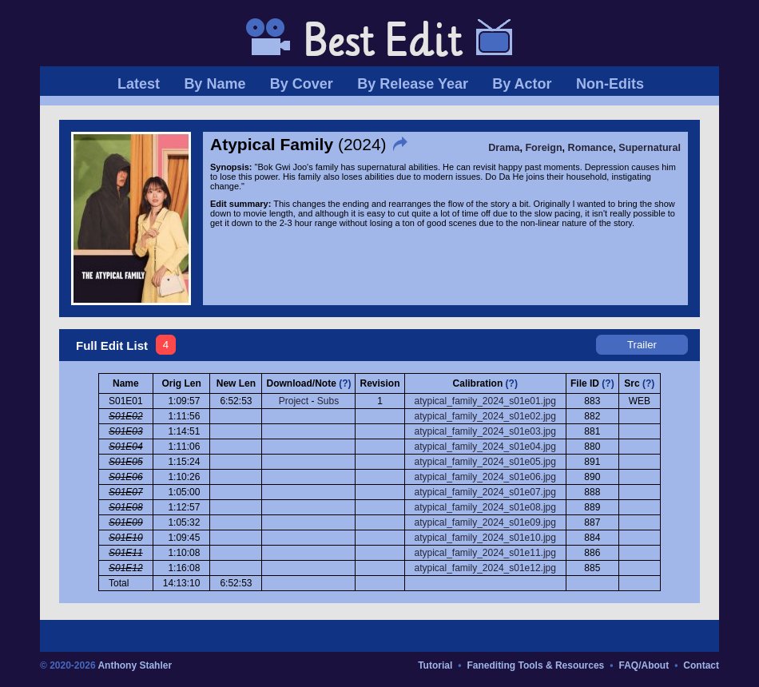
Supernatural (649, 147)
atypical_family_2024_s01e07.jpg (485, 492)
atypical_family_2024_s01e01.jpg (485, 401)
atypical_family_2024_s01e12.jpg (485, 568)
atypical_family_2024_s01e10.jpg (485, 537)
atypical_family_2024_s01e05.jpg (485, 461)
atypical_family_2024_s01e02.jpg (485, 416)
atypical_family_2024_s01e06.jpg (485, 476)
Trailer (642, 345)
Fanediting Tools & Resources (535, 665)
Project (293, 401)
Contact (701, 665)
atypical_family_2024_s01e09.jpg (485, 522)
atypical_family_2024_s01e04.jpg (485, 446)
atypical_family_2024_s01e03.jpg (485, 431)
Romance (591, 147)
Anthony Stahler (134, 665)
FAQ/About (643, 665)
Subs (328, 401)
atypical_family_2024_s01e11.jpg (485, 552)
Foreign (543, 147)
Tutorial (435, 665)
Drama (503, 147)
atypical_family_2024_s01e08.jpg (485, 507)
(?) (345, 383)
